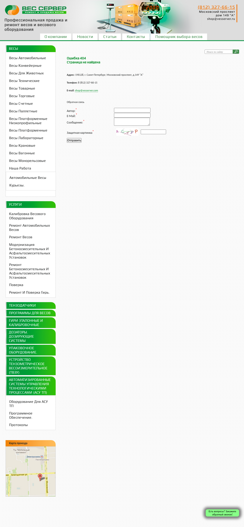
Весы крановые (22, 145)
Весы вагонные (22, 153)
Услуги (15, 204)
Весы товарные (22, 88)
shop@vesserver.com (86, 90)
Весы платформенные (28, 130)
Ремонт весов (20, 237)
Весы (13, 48)
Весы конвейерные (25, 65)
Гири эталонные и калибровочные (26, 322)
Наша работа (20, 168)
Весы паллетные (23, 111)
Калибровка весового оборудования (27, 216)
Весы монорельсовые (27, 161)
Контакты (136, 36)
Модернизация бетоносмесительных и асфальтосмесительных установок (29, 251)
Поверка (16, 285)
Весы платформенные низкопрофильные (28, 121)
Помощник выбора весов (179, 36)
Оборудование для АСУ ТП (28, 403)
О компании (56, 36)
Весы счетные (21, 103)
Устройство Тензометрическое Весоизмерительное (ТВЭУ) (28, 366)
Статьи (109, 36)
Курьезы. (16, 185)
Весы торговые (22, 96)
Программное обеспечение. (21, 415)
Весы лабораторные (26, 138)
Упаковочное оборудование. (23, 350)
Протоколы (18, 425)
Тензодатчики (22, 305)
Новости (85, 36)
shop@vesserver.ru (221, 19)
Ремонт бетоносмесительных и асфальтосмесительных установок (29, 271)
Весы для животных (26, 73)
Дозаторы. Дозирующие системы (21, 336)
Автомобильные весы (27, 178)
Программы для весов (30, 313)
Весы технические (24, 81)
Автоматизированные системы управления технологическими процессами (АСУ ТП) (30, 386)
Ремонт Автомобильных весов (29, 227)
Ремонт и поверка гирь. (29, 292)
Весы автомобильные (27, 58)
